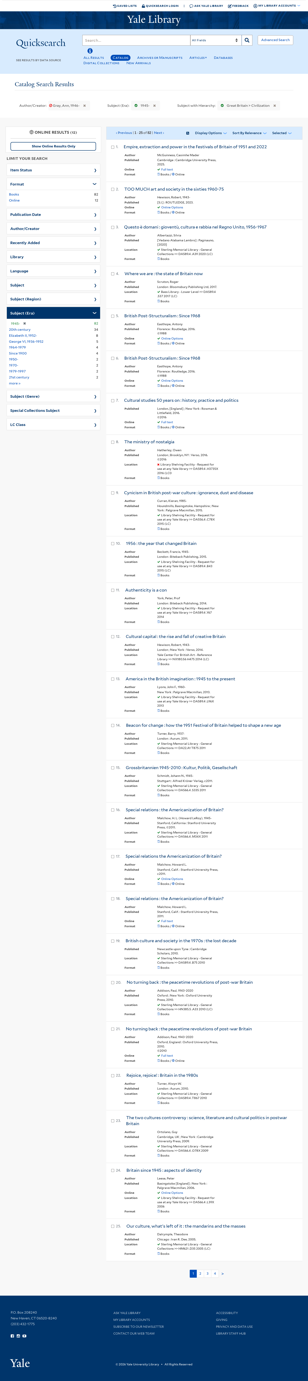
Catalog (120, 58)
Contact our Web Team (133, 1333)
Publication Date (25, 214)
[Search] (136, 40)
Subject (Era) (22, 312)
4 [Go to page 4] (215, 1273)
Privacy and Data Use (234, 1326)
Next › (159, 133)
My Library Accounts (131, 1320)
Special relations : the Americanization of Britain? (175, 809)
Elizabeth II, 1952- (23, 336)
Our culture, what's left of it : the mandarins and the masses (186, 1226)
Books (14, 194)
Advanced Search (275, 40)
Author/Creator (25, 228)
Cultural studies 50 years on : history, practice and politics (181, 400)
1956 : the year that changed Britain (161, 543)
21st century (19, 377)
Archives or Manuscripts (159, 58)
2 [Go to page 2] (200, 1273)
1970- (13, 365)
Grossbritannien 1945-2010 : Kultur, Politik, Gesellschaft (181, 767)
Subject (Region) (25, 298)
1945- (141, 106)
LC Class (17, 424)
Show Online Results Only (53, 146)
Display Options (208, 133)
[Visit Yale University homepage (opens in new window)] (20, 1361)
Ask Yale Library (206, 6)
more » (15, 383)
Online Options (172, 207)
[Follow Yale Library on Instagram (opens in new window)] (18, 1336)
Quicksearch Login (160, 6)
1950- (13, 359)
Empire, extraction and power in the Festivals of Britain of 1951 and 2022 (195, 146)
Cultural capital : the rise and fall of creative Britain (176, 636)
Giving (221, 1320)
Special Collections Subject (35, 410)
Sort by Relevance (247, 133)
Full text (167, 169)
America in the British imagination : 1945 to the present (180, 678)
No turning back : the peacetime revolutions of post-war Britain (190, 982)
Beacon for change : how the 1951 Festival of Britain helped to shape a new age (203, 725)
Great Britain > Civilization (244, 106)
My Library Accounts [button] (274, 5)
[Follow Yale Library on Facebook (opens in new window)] (12, 1336)
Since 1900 (18, 353)
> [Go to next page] (222, 1273)
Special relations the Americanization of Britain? (174, 856)
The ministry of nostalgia (149, 441)
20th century (20, 330)
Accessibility (227, 1313)
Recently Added (25, 242)
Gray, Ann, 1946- (64, 106)
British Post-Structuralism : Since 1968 (162, 315)
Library (17, 256)
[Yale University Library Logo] (154, 20)
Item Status (21, 169)
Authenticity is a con (146, 590)
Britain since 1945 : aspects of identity (164, 1170)
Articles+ (198, 58)
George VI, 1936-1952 (26, 342)
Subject (17, 284)
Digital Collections (101, 63)
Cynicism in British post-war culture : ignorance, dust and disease (188, 492)
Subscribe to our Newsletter (138, 1326)
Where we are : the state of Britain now (163, 273)
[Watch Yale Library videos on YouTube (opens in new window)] (24, 1336)
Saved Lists (125, 6)
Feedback (238, 6)
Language (19, 270)
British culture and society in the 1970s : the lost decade (181, 940)
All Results (93, 58)
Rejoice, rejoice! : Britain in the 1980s (162, 1075)
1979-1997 (17, 371)
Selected (279, 133)
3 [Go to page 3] (208, 1273)
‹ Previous (140, 133)
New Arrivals (138, 63)
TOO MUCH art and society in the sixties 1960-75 (174, 189)
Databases (223, 58)
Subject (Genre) (25, 396)
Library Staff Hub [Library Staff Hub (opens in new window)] (231, 1333)
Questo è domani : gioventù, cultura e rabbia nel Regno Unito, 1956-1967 (195, 227)
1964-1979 (17, 347)
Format (17, 183)
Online (14, 200)
